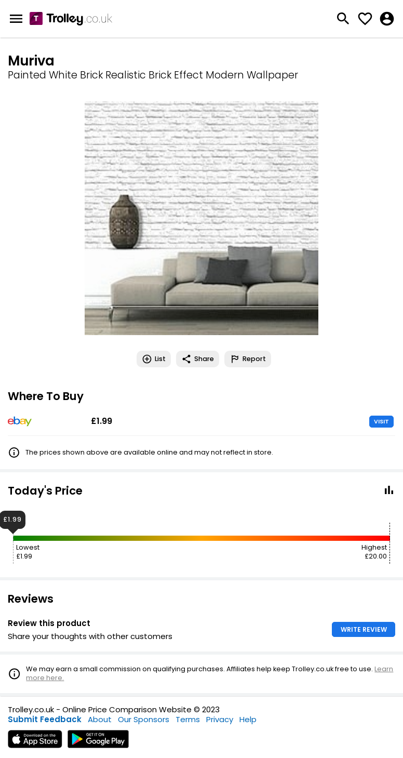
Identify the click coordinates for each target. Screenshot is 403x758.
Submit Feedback (45, 719)
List (154, 359)
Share (197, 359)
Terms (188, 719)
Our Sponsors (143, 719)
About (100, 719)
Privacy (219, 719)
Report (248, 359)
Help (248, 719)
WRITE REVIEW (364, 629)
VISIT (381, 421)
